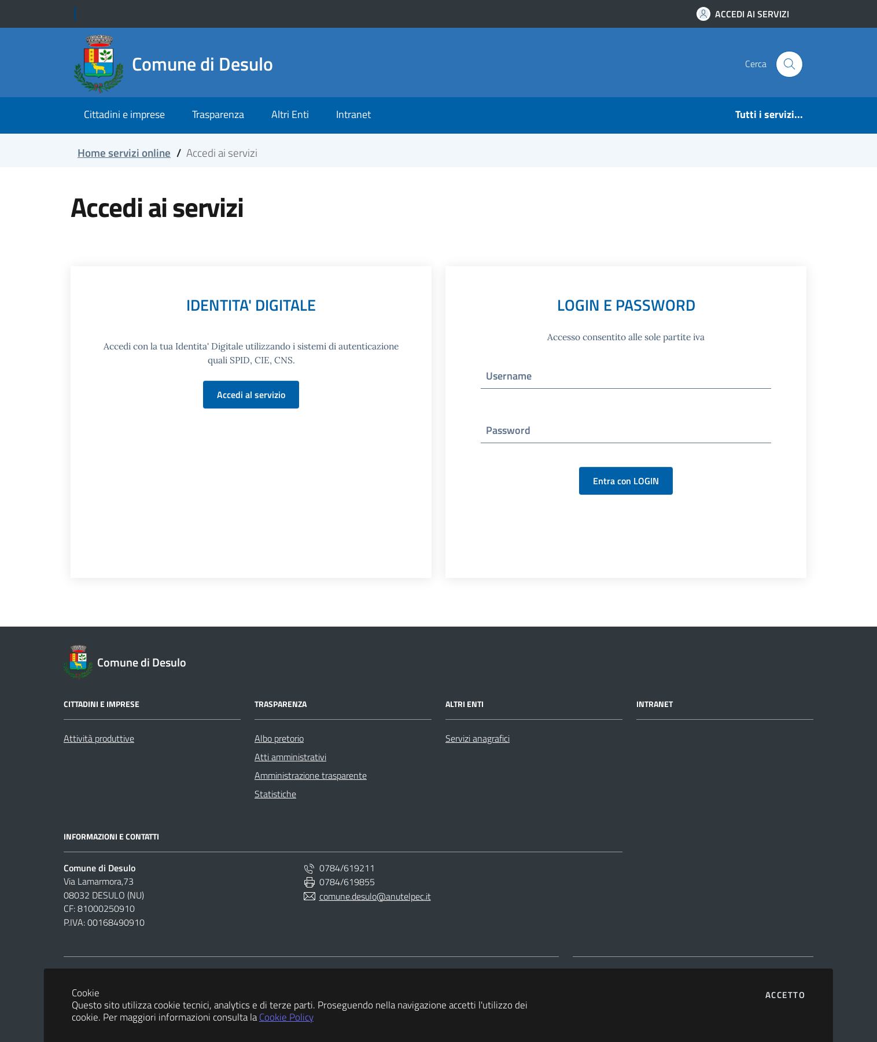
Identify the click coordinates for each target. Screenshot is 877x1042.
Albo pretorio (279, 738)
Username (509, 376)
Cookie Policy (286, 1017)
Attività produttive (99, 738)
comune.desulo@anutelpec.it (367, 896)
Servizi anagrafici (477, 738)
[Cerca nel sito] (789, 64)
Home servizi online (124, 152)
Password (508, 430)
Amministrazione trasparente (311, 775)
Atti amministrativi (290, 757)
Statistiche (275, 794)
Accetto (785, 995)
